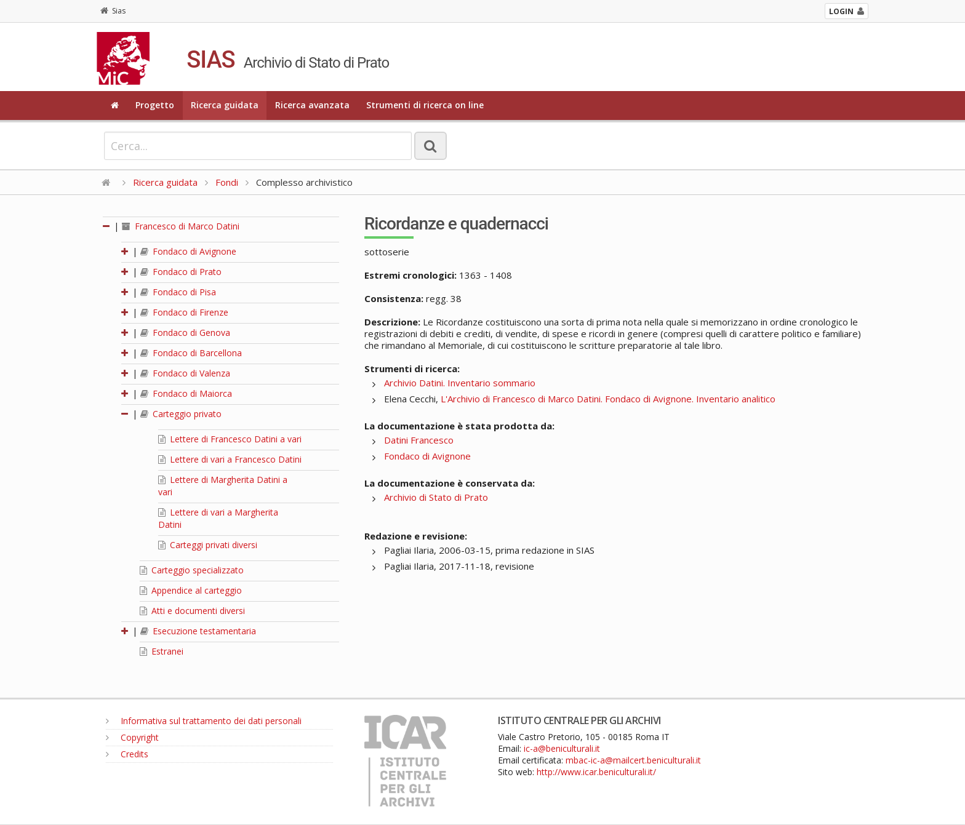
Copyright (132, 737)
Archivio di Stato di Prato (436, 497)
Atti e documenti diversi (192, 610)
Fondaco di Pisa (178, 292)
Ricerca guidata (224, 105)
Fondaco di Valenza (185, 373)
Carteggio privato (181, 414)
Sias (113, 11)
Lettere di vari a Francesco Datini (230, 459)
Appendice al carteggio (191, 590)
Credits (127, 754)
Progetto (154, 105)
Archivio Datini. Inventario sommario (459, 383)
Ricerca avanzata (312, 105)
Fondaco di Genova (185, 332)
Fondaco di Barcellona (191, 353)
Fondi (226, 182)
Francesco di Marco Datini (180, 226)
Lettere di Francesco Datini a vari (230, 439)
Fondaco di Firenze (184, 312)
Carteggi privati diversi (207, 545)
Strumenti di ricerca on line (425, 105)
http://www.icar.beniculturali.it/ (596, 772)
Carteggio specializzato (192, 570)
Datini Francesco (419, 440)
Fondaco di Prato (181, 271)
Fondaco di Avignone (188, 251)
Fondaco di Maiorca (186, 393)
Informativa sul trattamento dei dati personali (204, 721)
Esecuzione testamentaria (198, 631)
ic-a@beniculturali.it (562, 748)
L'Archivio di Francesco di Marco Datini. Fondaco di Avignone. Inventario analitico (608, 399)
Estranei (161, 651)
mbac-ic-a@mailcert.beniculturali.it (633, 760)
